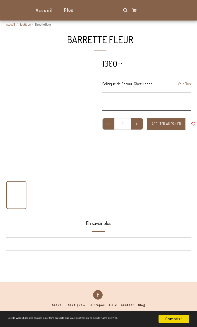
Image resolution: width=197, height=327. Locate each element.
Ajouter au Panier (166, 123)
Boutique (25, 24)
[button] (139, 10)
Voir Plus (184, 84)
